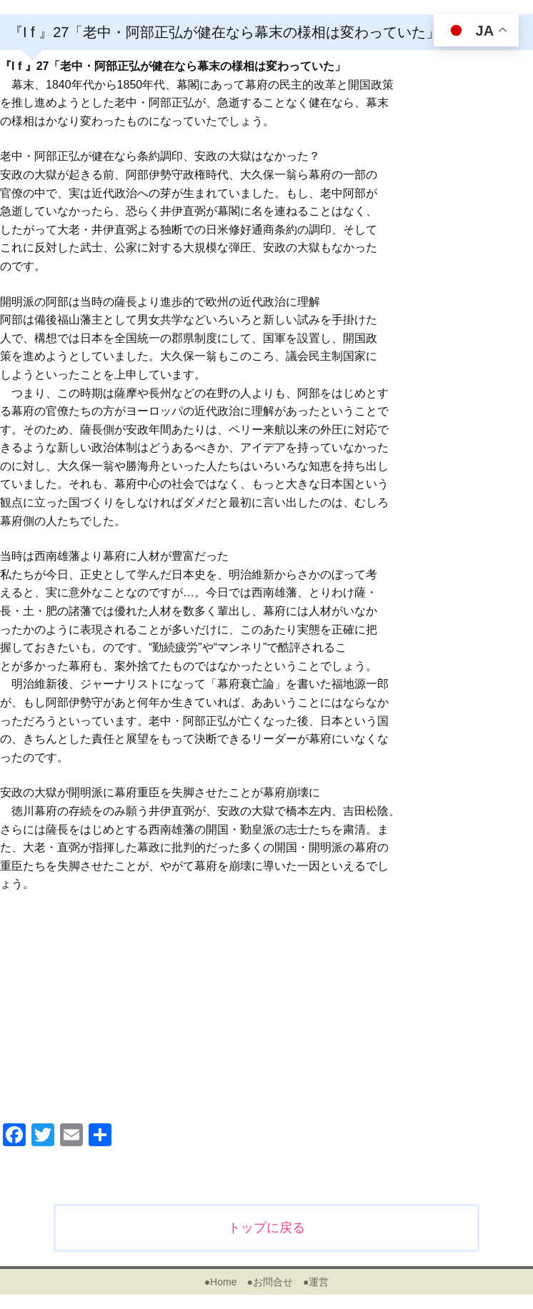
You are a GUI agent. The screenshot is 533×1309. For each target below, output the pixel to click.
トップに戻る (266, 1227)
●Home (220, 1282)
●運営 (316, 1282)
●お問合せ (269, 1282)
